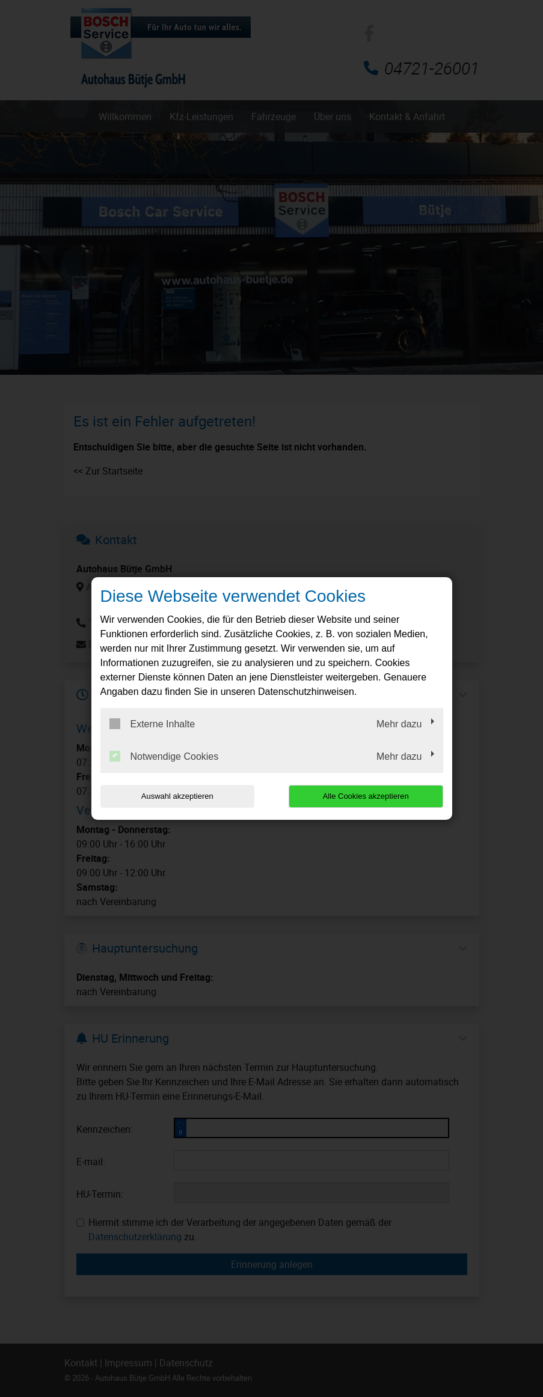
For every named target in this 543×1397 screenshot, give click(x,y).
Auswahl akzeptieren (177, 796)
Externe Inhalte (152, 723)
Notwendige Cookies (164, 756)
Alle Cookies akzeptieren (366, 796)
